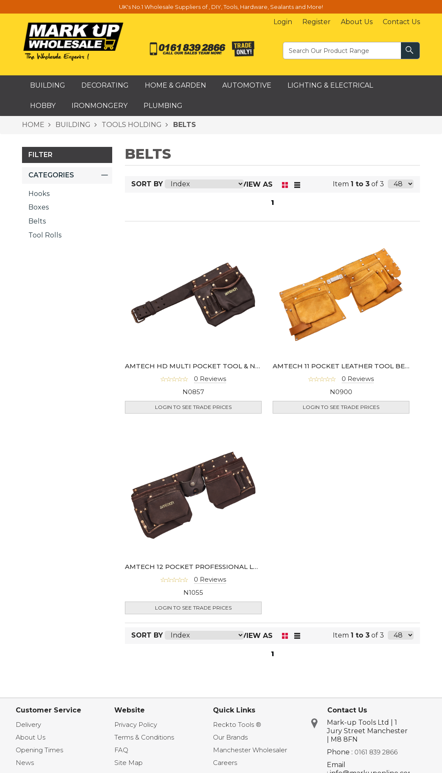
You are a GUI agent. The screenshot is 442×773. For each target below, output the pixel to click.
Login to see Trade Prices (193, 407)
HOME (33, 125)
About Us (357, 22)
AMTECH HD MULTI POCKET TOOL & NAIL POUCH (209, 366)
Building (47, 85)
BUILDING (72, 125)
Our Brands (230, 737)
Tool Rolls (44, 235)
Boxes (38, 207)
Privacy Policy (135, 725)
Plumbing (163, 106)
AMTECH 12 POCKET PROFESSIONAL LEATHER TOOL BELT (223, 567)
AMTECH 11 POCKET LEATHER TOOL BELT (343, 366)
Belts (37, 221)
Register (316, 22)
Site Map (128, 763)
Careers (225, 763)
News (25, 763)
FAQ (121, 750)
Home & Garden (175, 85)
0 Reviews (210, 379)
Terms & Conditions (144, 737)
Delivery (28, 725)
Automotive (246, 85)
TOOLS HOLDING (131, 125)
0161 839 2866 (376, 752)
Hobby (42, 106)
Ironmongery (99, 106)
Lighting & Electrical (330, 85)
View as (257, 184)
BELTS (183, 125)
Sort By (147, 184)
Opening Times (39, 750)
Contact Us (401, 22)
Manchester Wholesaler (250, 750)
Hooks (39, 194)
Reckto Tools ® (237, 725)
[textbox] (343, 50)
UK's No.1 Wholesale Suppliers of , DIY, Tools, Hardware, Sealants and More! (221, 6)
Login (282, 22)
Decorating (105, 85)
